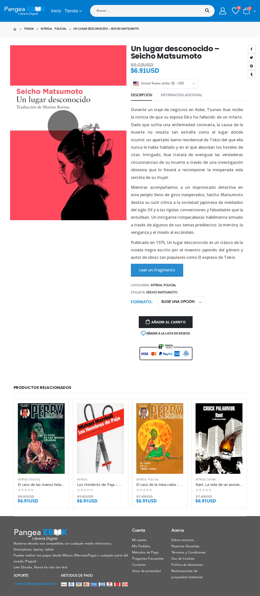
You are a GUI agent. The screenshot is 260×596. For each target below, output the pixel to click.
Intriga (156, 285)
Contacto (139, 565)
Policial (169, 285)
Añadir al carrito (168, 322)
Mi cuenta (139, 540)
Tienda (71, 10)
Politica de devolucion (187, 565)
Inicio (56, 10)
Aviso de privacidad (146, 571)
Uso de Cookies (183, 558)
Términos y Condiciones (188, 552)
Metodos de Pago (145, 552)
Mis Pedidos (141, 546)
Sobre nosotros (182, 540)
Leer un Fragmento (157, 270)
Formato (141, 302)
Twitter (252, 57)
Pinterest (252, 66)
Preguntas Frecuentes (148, 558)
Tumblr (252, 74)
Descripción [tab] (141, 95)
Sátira (211, 479)
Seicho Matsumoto (161, 292)
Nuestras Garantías (185, 546)
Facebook (252, 49)
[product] (41, 438)
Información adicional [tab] (181, 95)
